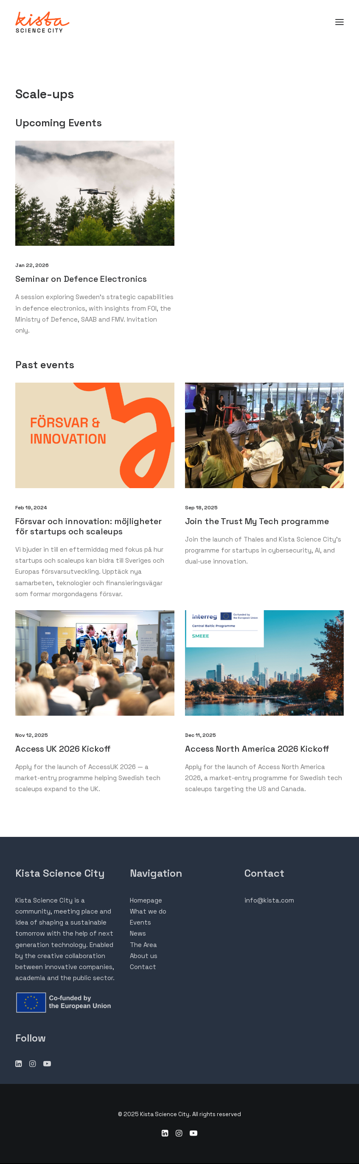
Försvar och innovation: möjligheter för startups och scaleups (88, 526)
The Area (143, 945)
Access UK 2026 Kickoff (64, 748)
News (138, 933)
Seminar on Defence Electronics (81, 278)
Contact (143, 967)
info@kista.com (269, 900)
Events (140, 922)
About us (143, 956)
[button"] (18, 1065)
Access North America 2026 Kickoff (258, 748)
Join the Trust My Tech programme (257, 521)
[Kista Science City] (42, 22)
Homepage (146, 900)
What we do (148, 911)
